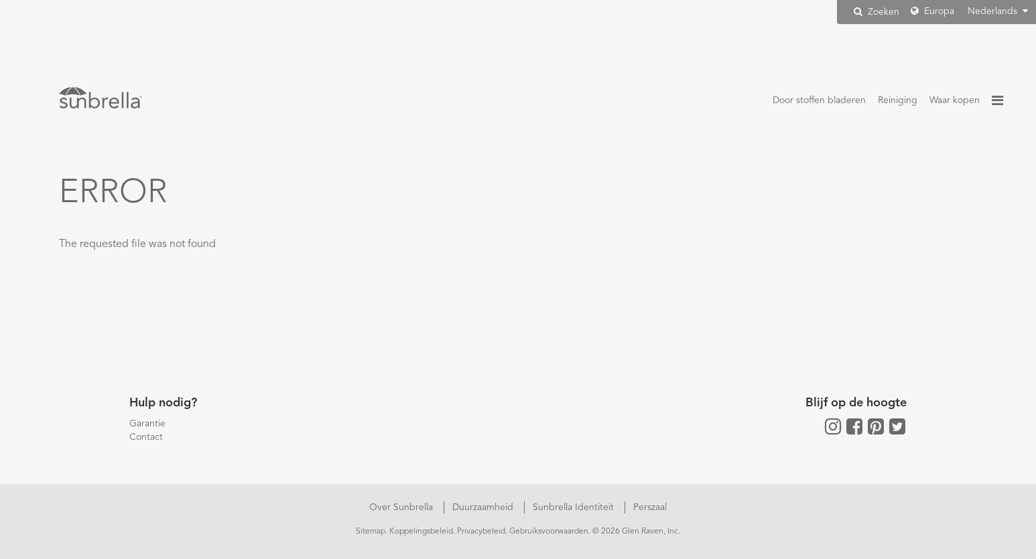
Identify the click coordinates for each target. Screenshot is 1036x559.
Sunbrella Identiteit (575, 507)
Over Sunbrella (402, 507)
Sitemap (370, 532)
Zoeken (876, 12)
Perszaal (650, 507)
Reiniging (897, 100)
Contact (146, 437)
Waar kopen (954, 100)
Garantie (147, 423)
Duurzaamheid (484, 507)
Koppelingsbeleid (421, 532)
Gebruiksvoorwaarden (548, 532)
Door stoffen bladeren (819, 100)
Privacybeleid (481, 532)
